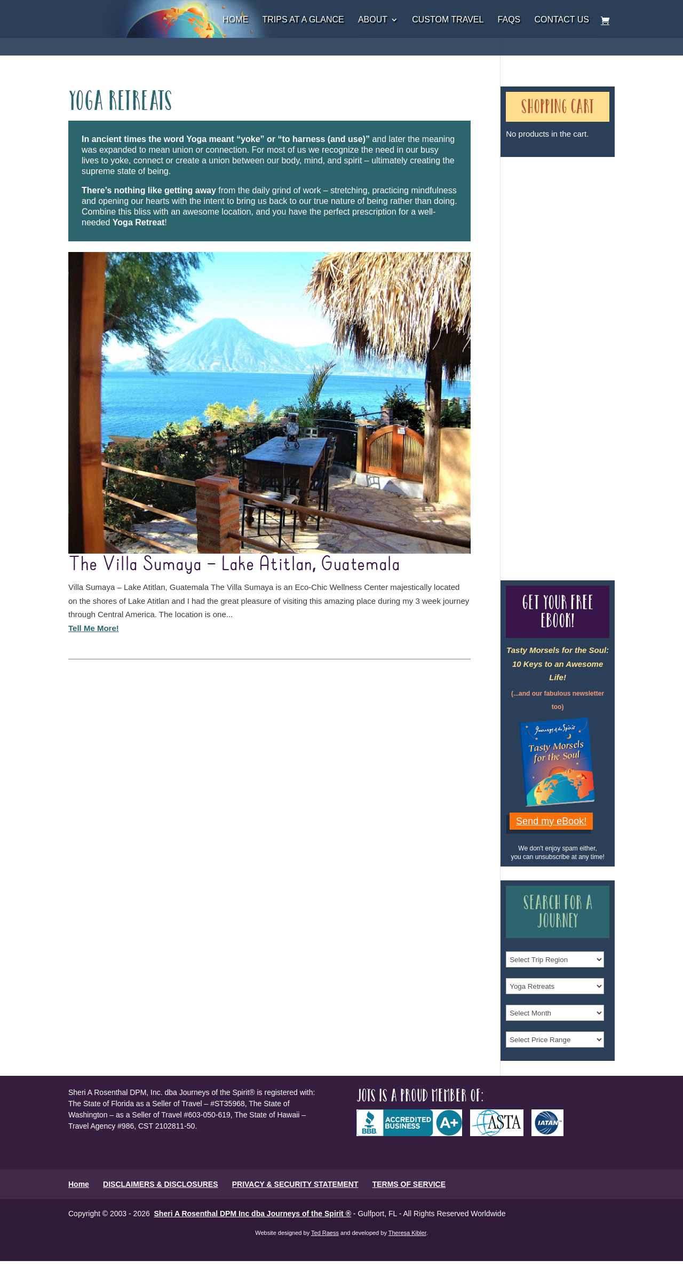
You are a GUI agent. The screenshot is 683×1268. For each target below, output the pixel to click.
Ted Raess (325, 1233)
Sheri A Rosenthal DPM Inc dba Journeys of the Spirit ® (252, 1213)
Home (235, 20)
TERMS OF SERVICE (409, 1184)
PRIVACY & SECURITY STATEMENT (295, 1184)
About (372, 20)
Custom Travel (447, 20)
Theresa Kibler (407, 1233)
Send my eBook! (551, 821)
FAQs (509, 20)
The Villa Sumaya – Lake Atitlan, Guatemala (234, 564)
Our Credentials (545, 356)
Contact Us (561, 20)
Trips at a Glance (303, 20)
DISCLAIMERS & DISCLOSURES (160, 1184)
